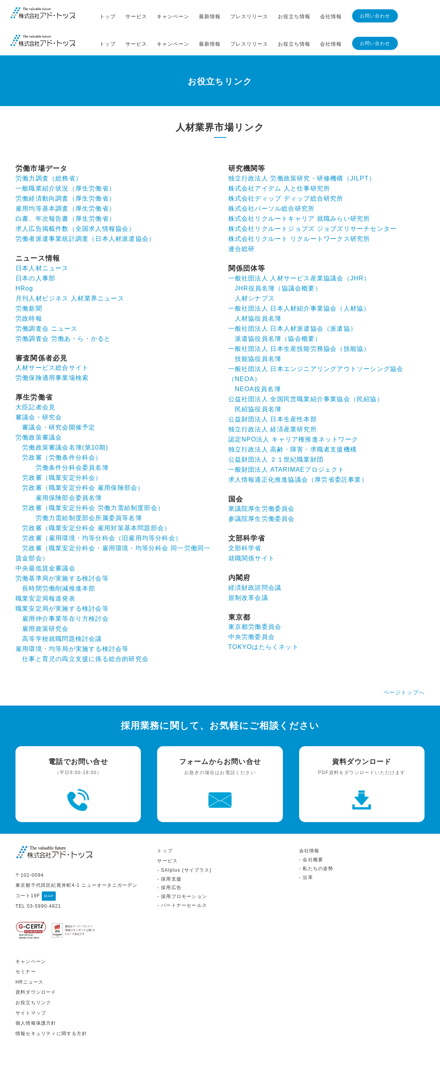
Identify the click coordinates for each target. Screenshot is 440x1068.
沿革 (308, 860)
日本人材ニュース (42, 240)
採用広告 (171, 870)
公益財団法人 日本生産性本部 (272, 391)
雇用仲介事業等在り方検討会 (65, 591)
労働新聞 (28, 280)
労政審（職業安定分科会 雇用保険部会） (83, 460)
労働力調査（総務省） (48, 151)
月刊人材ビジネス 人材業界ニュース (69, 270)
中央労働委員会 (251, 609)
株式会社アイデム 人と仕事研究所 (279, 161)
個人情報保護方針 (35, 1005)
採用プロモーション (184, 879)
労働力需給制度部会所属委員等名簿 (89, 490)
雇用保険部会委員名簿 (69, 470)
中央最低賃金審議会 (45, 540)
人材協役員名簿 (258, 290)
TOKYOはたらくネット (263, 619)
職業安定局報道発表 (45, 571)
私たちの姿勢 (318, 851)
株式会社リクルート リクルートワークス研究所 (299, 211)
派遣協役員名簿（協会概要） (278, 310)
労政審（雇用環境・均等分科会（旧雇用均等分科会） (102, 510)
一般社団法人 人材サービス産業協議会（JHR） (299, 250)
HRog (24, 260)
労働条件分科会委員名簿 (72, 440)
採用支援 (171, 861)
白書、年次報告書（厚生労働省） (65, 191)
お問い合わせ (375, 16)
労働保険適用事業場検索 (52, 350)
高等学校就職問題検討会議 (62, 611)
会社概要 (313, 842)
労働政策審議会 (38, 410)
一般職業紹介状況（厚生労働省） (65, 161)
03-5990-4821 (44, 888)
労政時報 (28, 290)
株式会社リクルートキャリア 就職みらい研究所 (299, 191)
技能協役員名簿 (258, 331)
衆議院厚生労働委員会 (261, 481)
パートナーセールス (184, 888)
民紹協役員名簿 (258, 381)
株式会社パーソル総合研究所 (271, 181)
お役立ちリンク (33, 985)
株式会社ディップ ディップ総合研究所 (286, 171)
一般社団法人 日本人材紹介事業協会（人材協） (299, 280)
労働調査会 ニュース (46, 300)
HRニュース (29, 964)
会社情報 (331, 16)
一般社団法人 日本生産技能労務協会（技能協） (299, 321)
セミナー (25, 954)
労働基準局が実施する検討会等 (62, 551)
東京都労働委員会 (255, 599)
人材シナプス (255, 270)
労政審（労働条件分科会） (62, 430)
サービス (136, 16)
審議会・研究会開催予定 (58, 400)
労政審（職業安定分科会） (62, 450)
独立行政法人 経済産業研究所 (272, 401)
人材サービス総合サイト (52, 340)
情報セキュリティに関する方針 (51, 1016)
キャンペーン (173, 16)
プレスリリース (249, 16)
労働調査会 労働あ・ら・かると (63, 310)
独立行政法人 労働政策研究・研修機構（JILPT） (301, 151)
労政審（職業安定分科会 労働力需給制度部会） (93, 480)
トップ (107, 16)
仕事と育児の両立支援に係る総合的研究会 (85, 631)
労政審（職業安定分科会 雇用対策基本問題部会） (96, 500)
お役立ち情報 (294, 16)
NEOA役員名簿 (258, 361)
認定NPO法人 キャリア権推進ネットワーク (293, 411)
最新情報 (210, 16)
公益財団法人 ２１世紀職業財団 (276, 431)
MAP (48, 878)
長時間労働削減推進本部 (58, 561)
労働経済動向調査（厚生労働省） (65, 171)
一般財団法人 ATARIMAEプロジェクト (286, 441)
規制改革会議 (248, 570)
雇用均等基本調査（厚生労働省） (65, 181)
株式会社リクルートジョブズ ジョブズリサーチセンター (312, 201)
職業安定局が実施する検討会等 (62, 581)
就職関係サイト (251, 530)
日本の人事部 (35, 250)
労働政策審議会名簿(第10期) (65, 420)
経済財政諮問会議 (255, 559)
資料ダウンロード (35, 974)
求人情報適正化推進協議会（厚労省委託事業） (298, 451)
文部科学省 (245, 520)
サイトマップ (30, 995)
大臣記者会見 (35, 379)
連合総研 (241, 221)
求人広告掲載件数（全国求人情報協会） (75, 201)
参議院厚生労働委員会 (261, 491)
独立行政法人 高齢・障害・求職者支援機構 (292, 421)
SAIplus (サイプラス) (186, 852)
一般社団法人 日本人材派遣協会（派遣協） (292, 300)
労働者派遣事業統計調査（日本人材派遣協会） (85, 211)
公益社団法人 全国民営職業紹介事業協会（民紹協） (306, 371)
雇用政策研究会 (45, 601)
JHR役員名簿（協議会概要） (278, 260)
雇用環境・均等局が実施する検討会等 (71, 621)
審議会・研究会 (38, 389)
